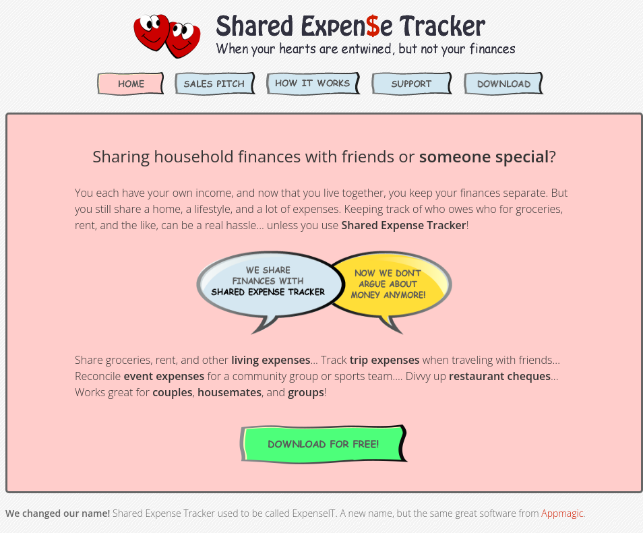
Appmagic (562, 513)
